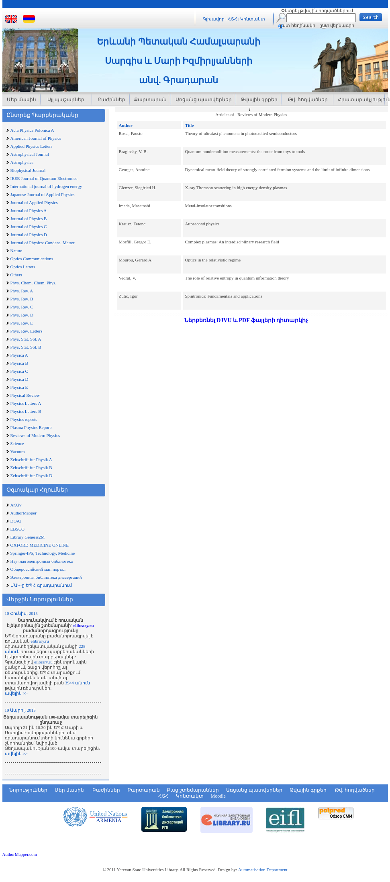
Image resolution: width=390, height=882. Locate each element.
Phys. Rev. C (21, 306)
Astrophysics (21, 162)
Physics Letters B (25, 411)
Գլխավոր (214, 18)
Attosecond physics (202, 223)
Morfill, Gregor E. (135, 241)
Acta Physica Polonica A (32, 130)
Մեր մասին (21, 99)
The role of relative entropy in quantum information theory (237, 278)
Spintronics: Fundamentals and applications (223, 296)
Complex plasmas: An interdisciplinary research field (232, 241)
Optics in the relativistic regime (213, 259)
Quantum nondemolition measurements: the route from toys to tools (245, 151)
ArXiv (16, 504)
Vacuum (17, 451)
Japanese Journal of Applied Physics (42, 194)
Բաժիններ (110, 99)
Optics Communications (31, 258)
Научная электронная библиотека (41, 561)
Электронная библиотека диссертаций (46, 577)
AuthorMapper (23, 512)
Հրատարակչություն (361, 99)
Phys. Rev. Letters (26, 331)
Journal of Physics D (28, 234)
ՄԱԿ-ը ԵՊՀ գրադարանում (41, 585)
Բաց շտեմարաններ (193, 790)
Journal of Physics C (28, 226)
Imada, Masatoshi (134, 205)
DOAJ (16, 521)
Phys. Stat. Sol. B (25, 347)
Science (17, 443)
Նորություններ (28, 790)
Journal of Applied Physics (34, 202)
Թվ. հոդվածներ (307, 99)
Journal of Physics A (28, 210)
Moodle (218, 796)
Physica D (19, 379)
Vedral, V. (127, 278)
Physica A (19, 355)
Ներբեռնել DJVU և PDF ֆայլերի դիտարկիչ (246, 320)
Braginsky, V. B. (133, 151)
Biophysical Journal (28, 170)
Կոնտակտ (252, 18)
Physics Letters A (25, 403)
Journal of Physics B (28, 218)
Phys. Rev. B (21, 298)
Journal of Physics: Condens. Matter (42, 242)
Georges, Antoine (134, 169)
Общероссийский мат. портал (38, 569)
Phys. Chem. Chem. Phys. (33, 282)
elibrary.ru (84, 625)
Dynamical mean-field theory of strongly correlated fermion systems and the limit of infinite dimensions (277, 169)
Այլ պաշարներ (65, 99)
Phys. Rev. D (21, 314)
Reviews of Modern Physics (35, 435)
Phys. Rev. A (21, 290)
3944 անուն (77, 682)
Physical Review (25, 395)
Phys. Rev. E (21, 323)
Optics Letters (22, 266)
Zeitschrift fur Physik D (31, 475)
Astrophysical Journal (29, 154)
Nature (16, 250)
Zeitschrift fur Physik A (31, 459)
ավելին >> (16, 693)
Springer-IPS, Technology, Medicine (42, 553)
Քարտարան (150, 99)
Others (16, 274)
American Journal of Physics (35, 138)
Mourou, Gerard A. (136, 259)
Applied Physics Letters (31, 146)
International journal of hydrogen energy (46, 186)
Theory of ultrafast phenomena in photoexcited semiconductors (241, 133)
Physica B (19, 363)
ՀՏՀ (233, 18)
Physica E (19, 387)
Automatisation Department (263, 869)
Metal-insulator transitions (208, 205)
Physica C (19, 371)
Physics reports (23, 419)
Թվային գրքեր (259, 99)
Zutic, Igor (128, 296)
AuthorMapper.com (19, 854)
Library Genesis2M (27, 537)
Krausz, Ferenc (132, 223)
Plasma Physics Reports (31, 427)
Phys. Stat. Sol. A (25, 339)
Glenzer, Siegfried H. (138, 187)
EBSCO (17, 529)
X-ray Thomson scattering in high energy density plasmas (236, 187)
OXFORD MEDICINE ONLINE (39, 545)
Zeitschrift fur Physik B (31, 467)
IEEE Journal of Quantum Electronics (44, 178)
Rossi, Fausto (131, 133)
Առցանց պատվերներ (204, 99)
